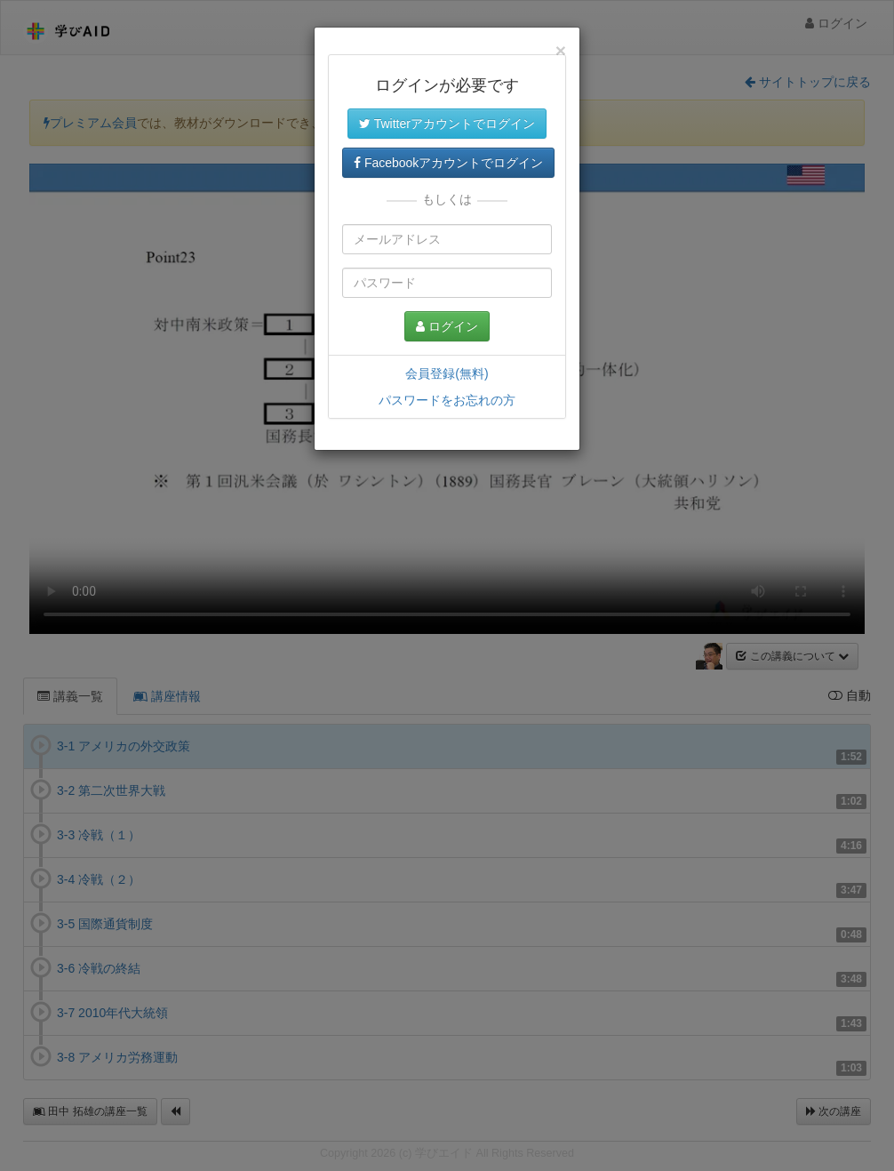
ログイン (447, 326)
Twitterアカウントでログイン (447, 123)
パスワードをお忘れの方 (447, 400)
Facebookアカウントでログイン (448, 163)
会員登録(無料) (446, 373)
